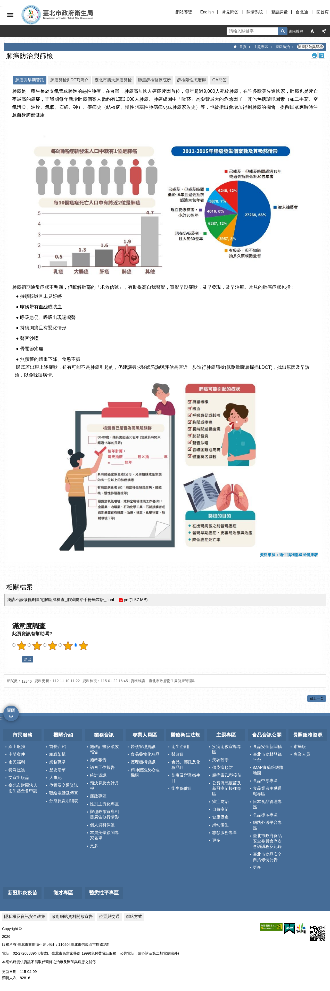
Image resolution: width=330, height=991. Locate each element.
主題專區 (261, 47)
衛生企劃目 (181, 746)
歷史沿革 (57, 770)
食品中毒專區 (265, 780)
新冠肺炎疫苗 (22, 892)
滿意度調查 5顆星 (83, 646)
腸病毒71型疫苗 (227, 775)
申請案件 (17, 754)
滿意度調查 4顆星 (68, 646)
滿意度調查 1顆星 (21, 646)
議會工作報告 (102, 767)
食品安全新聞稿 (267, 746)
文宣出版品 (19, 777)
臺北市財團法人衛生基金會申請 (23, 788)
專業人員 (302, 754)
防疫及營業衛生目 (185, 778)
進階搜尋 (296, 31)
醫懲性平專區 (104, 892)
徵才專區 (63, 892)
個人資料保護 (102, 825)
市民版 (300, 746)
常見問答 (230, 12)
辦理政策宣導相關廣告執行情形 (104, 814)
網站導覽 (184, 12)
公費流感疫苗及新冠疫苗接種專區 (226, 788)
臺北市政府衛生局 (72, 15)
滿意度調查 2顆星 (37, 646)
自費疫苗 (220, 809)
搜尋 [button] (282, 31)
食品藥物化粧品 (145, 754)
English (206, 12)
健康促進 (220, 817)
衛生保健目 (181, 788)
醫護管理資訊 (143, 746)
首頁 (242, 47)
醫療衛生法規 (185, 735)
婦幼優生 (220, 825)
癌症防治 (282, 47)
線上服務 (17, 746)
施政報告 (98, 760)
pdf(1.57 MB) (135, 600)
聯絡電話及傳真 (63, 793)
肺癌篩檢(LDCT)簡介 (69, 80)
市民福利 (17, 762)
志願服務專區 (224, 832)
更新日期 (9, 972)
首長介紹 (57, 746)
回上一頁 (316, 698)
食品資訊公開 (267, 735)
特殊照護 (17, 770)
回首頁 (322, 12)
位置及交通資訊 (63, 785)
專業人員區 (145, 735)
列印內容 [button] (314, 55)
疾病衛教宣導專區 (226, 749)
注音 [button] (321, 55)
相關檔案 (19, 587)
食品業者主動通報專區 (267, 791)
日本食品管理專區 (267, 804)
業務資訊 (104, 735)
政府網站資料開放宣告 (72, 916)
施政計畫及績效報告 (104, 749)
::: (1, 718)
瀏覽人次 (9, 978)
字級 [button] (312, 31)
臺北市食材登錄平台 (267, 757)
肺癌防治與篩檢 (310, 47)
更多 (94, 846)
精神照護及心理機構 (145, 772)
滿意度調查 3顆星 (52, 646)
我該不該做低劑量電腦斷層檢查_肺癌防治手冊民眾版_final (60, 599)
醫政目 (177, 754)
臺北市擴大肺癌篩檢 (113, 80)
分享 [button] (324, 31)
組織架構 (57, 754)
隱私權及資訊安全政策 (24, 916)
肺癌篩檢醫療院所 (154, 80)
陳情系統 (254, 12)
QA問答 (219, 80)
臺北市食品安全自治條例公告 (267, 857)
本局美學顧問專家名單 (104, 835)
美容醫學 (220, 760)
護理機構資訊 (143, 762)
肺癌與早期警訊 (29, 80)
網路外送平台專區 (267, 825)
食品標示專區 (265, 815)
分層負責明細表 (63, 801)
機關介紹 (63, 735)
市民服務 (22, 735)
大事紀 (55, 777)
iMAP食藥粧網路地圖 (268, 770)
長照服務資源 (307, 735)
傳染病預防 (222, 767)
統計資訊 (98, 775)
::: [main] (5, 41)
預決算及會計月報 (104, 786)
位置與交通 (109, 916)
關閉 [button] (10, 15)
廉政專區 (98, 796)
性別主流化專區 (104, 804)
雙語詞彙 (279, 12)
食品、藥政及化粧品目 (185, 765)
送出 (17, 659)
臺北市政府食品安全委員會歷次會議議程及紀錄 (267, 841)
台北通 (302, 12)
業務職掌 (57, 762)
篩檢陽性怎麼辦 (191, 80)
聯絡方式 (134, 916)
